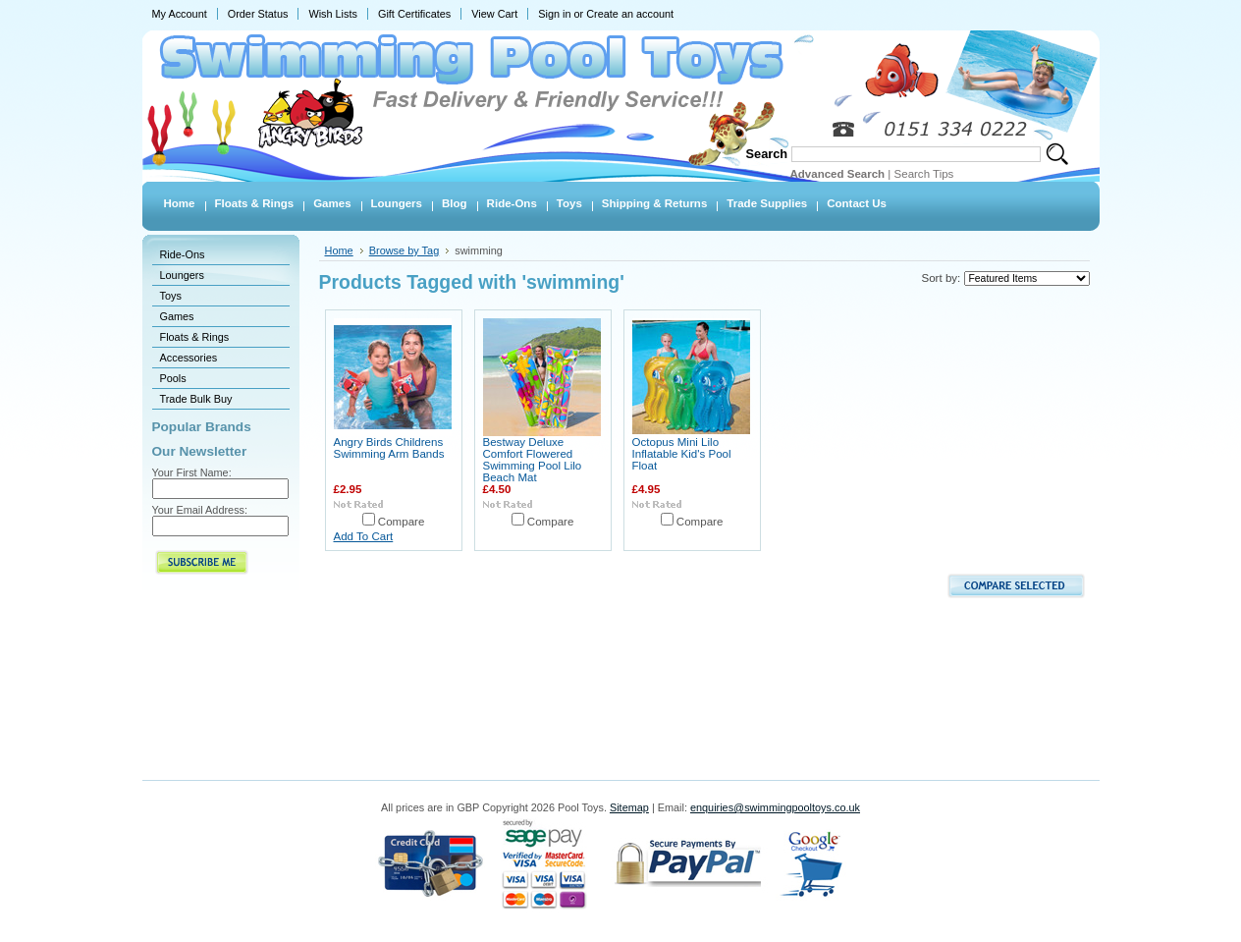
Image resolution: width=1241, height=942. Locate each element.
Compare (401, 521)
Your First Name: (192, 472)
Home (339, 250)
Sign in (554, 14)
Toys (171, 296)
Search (767, 153)
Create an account (630, 14)
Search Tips (924, 174)
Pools (173, 378)
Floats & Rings (195, 337)
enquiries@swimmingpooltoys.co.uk (775, 807)
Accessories (189, 357)
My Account (179, 14)
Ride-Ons (182, 254)
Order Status (258, 14)
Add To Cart (364, 536)
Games (177, 316)
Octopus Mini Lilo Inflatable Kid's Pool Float (681, 453)
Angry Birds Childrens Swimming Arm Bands (389, 448)
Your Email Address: (200, 510)
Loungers (182, 275)
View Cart (494, 14)
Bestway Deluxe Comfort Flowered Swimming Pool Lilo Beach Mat (532, 459)
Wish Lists (332, 14)
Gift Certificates (414, 14)
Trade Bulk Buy (196, 399)
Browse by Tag (404, 250)
